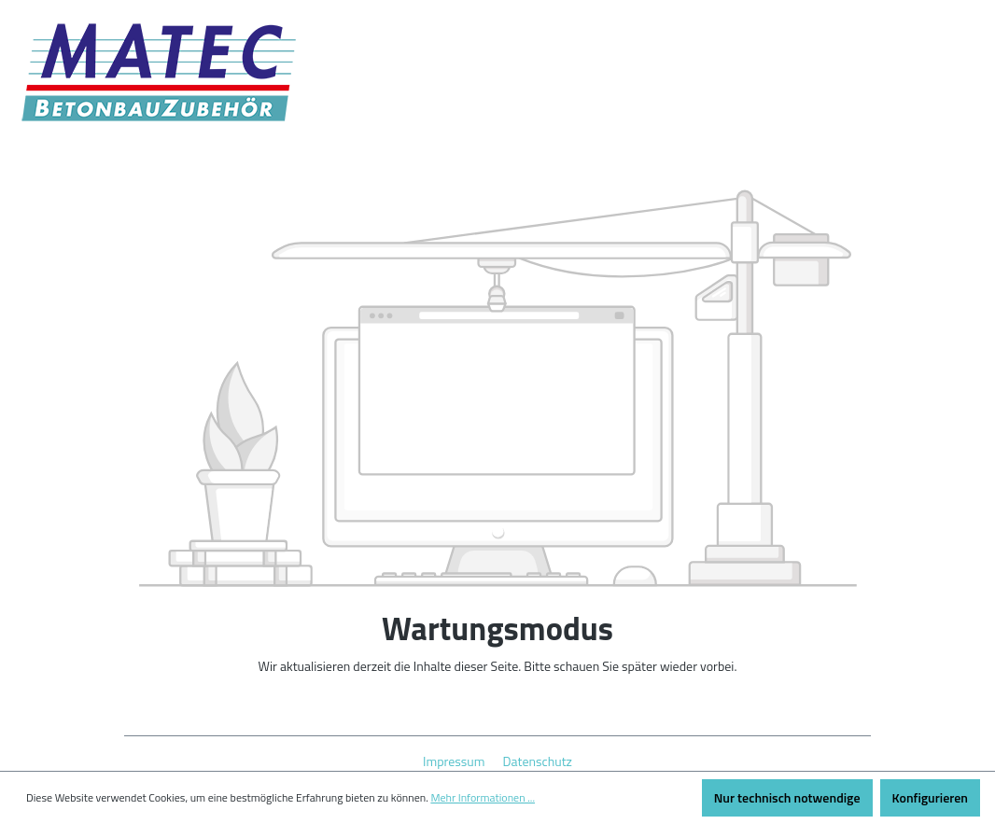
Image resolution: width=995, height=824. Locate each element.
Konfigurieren (930, 797)
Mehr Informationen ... (482, 797)
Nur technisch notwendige (787, 797)
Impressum (455, 761)
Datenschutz (537, 761)
